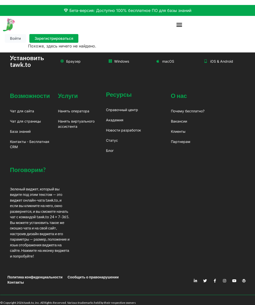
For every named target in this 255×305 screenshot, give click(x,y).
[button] (179, 25)
